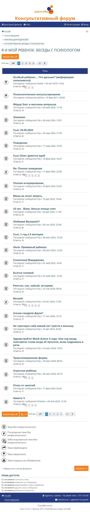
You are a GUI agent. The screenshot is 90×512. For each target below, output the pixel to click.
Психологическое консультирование (36, 94)
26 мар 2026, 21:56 (52, 133)
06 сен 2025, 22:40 (52, 224)
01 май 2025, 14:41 (52, 263)
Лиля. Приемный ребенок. (30, 247)
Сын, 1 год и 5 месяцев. (28, 234)
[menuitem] (26, 25)
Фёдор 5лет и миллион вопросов (34, 104)
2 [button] (22, 63)
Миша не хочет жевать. (28, 195)
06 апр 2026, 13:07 (52, 120)
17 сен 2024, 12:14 (52, 316)
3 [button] (26, 63)
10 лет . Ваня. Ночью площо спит (34, 208)
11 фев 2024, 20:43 (52, 388)
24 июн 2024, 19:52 (52, 348)
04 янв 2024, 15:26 (57, 401)
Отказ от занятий (24, 385)
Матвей (18, 298)
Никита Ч (19, 398)
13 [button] (39, 63)
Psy (39, 107)
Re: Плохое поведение (27, 168)
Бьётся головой (23, 272)
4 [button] (29, 63)
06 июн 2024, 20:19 (52, 373)
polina (40, 97)
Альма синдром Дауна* (28, 313)
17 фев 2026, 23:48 (52, 171)
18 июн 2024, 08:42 (52, 361)
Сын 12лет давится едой (29, 155)
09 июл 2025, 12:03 (52, 250)
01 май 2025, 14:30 (52, 275)
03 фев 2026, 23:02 (52, 186)
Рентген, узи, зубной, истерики (33, 285)
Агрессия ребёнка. (25, 370)
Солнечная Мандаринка (28, 260)
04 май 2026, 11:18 (52, 107)
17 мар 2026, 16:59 (52, 145)
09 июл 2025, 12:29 (52, 237)
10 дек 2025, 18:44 (52, 199)
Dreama (41, 401)
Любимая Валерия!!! (26, 221)
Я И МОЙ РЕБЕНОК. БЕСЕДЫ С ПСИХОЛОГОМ (41, 50)
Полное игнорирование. (28, 183)
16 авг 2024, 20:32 (52, 329)
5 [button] (33, 63)
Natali (40, 83)
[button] (13, 63)
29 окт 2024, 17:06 (52, 301)
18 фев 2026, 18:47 (52, 158)
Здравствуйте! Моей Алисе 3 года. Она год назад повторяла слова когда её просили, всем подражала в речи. (48, 342)
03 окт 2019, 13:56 (55, 83)
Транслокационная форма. (30, 357)
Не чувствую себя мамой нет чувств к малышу (43, 325)
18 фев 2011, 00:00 (55, 97)
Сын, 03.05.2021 (23, 130)
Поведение (20, 142)
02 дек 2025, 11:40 (52, 211)
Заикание (19, 117)
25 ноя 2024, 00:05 (52, 288)
